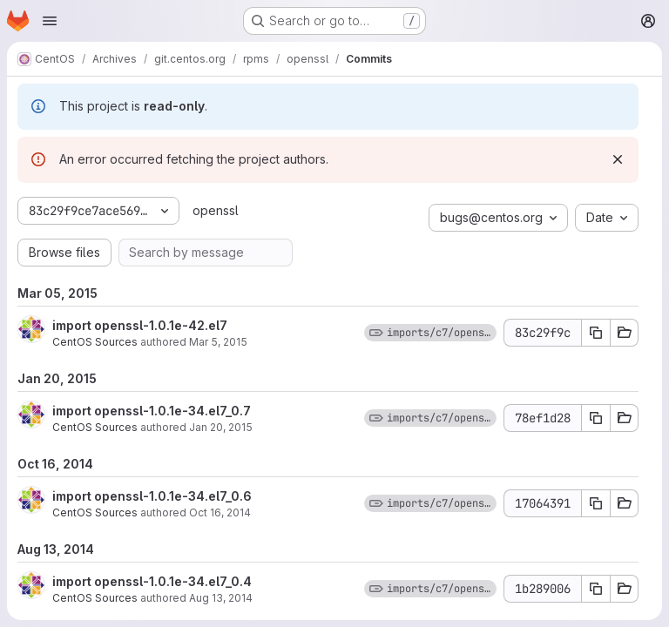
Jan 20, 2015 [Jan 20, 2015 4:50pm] (221, 427)
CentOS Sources (95, 341)
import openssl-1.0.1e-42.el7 (139, 325)
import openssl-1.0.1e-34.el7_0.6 (152, 496)
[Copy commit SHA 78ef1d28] (596, 418)
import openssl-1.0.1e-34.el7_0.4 (152, 581)
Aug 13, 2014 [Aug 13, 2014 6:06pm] (221, 597)
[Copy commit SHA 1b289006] (596, 589)
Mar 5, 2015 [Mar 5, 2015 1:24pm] (218, 341)
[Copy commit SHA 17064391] (596, 503)
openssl (216, 210)
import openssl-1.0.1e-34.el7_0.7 (151, 410)
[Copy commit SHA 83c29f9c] (596, 333)
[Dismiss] (617, 159)
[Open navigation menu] (50, 21)
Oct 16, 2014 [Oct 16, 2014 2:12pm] (220, 512)
